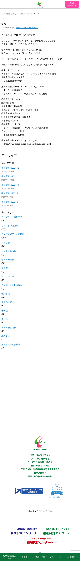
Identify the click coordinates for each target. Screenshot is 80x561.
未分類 (4, 310)
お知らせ (5, 242)
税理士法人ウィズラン (14, 13)
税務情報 (5, 336)
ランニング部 (7, 276)
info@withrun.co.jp (43, 476)
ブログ (30, 13)
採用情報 (71, 557)
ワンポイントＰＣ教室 (11, 285)
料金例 (25, 557)
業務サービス (55, 557)
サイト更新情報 (8, 251)
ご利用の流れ (40, 557)
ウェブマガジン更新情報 (27, 28)
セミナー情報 (7, 259)
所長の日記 (6, 302)
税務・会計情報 (8, 327)
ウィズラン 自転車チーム (13, 217)
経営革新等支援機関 (10, 344)
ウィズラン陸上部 (9, 225)
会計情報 (5, 293)
